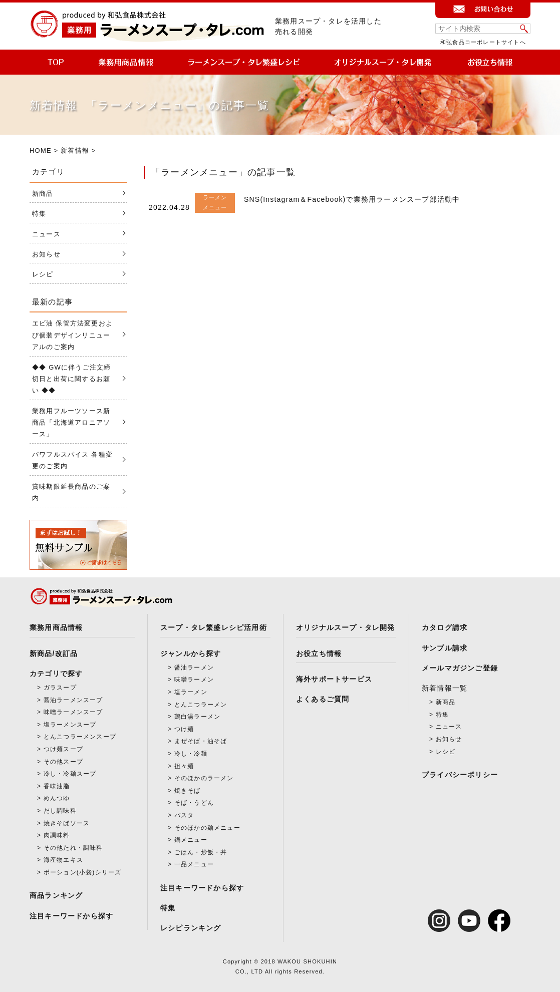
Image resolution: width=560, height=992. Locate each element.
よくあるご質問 (322, 699)
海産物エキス (63, 859)
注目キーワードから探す (71, 916)
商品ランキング (56, 895)
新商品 (43, 193)
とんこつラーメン (200, 704)
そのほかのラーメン (204, 778)
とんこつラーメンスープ (80, 736)
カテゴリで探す (56, 674)
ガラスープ (60, 687)
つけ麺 (184, 729)
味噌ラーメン (194, 679)
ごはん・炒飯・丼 (200, 852)
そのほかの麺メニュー (207, 827)
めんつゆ (57, 798)
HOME (41, 150)
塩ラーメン (190, 692)
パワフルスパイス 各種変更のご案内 (72, 460)
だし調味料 (60, 810)
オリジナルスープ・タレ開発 (345, 627)
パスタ (184, 815)
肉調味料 (57, 835)
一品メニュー (194, 864)
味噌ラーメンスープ (73, 712)
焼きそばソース (67, 823)
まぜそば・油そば (200, 741)
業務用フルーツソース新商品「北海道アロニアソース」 (71, 422)
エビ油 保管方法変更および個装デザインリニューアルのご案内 (72, 335)
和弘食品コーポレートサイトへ (483, 42)
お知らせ (46, 254)
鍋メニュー (190, 839)
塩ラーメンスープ (70, 724)
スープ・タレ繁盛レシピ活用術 (213, 627)
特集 (39, 213)
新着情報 (75, 150)
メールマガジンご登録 (460, 668)
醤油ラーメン (194, 667)
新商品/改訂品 (54, 653)
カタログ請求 (444, 627)
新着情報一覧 (444, 688)
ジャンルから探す (190, 653)
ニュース (46, 234)
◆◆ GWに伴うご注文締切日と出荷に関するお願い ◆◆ (71, 379)
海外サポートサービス (334, 679)
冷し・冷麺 (190, 753)
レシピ (43, 274)
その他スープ (63, 761)
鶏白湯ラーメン (197, 716)
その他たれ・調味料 (73, 847)
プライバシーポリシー (460, 775)
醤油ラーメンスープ (73, 700)
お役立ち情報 (319, 653)
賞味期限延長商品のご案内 (71, 492)
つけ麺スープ (63, 749)
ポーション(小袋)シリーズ (83, 872)
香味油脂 (57, 786)
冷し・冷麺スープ (70, 773)
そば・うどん (194, 802)
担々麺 (184, 766)
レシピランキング (190, 928)
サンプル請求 (444, 648)
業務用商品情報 (56, 627)
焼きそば (187, 790)
